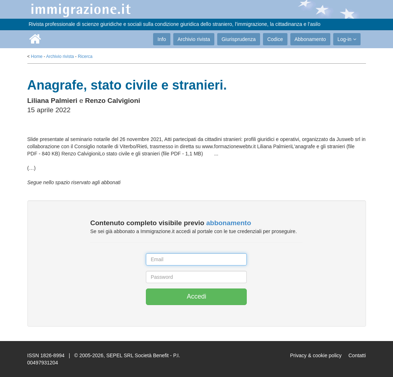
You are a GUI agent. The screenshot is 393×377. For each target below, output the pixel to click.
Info (161, 39)
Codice (275, 39)
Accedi (196, 296)
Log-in (347, 39)
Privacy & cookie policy (315, 355)
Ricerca (85, 56)
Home (37, 56)
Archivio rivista (194, 39)
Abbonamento (310, 39)
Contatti (357, 355)
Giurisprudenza (239, 39)
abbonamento (228, 223)
